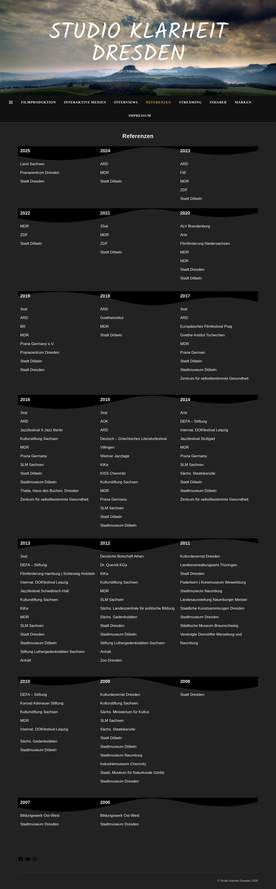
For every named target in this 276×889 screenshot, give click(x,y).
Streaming (190, 102)
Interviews (126, 102)
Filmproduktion (38, 102)
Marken (243, 102)
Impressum (140, 115)
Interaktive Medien (85, 102)
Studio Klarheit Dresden (138, 44)
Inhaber (218, 102)
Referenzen (158, 102)
